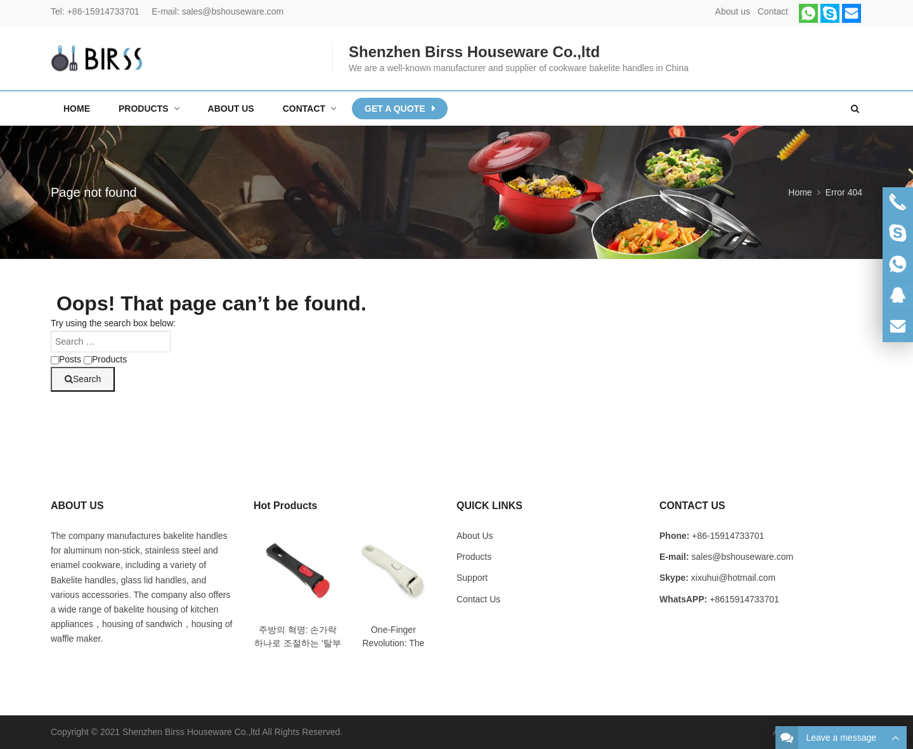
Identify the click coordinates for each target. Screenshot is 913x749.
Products (105, 359)
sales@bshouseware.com (233, 11)
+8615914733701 (744, 599)
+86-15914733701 (103, 11)
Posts (66, 359)
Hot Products (285, 505)
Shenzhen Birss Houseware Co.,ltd (191, 732)
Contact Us (478, 599)
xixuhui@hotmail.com (733, 578)
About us (732, 11)
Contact (773, 11)
